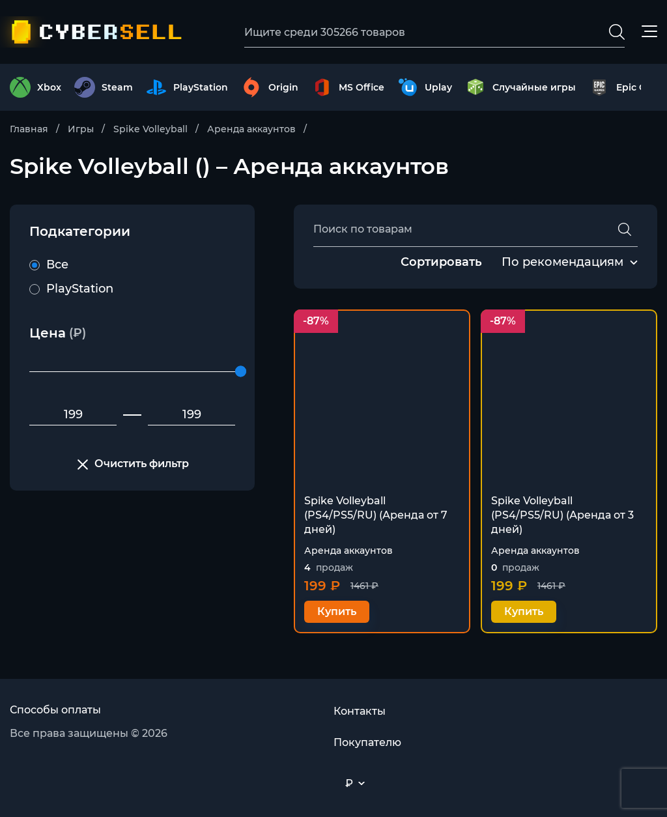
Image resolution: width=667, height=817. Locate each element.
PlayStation (71, 288)
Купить (336, 611)
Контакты (360, 711)
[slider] (240, 371)
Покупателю (367, 742)
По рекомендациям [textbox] (562, 261)
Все (48, 264)
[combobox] (562, 262)
